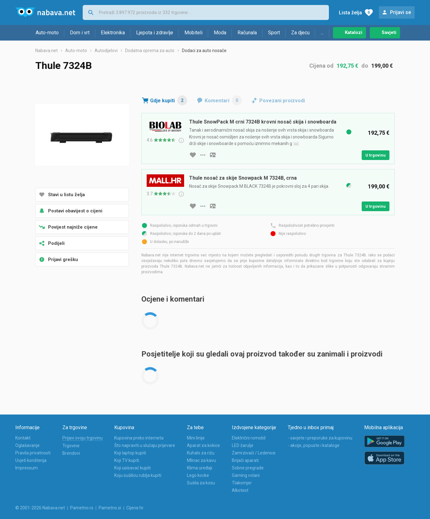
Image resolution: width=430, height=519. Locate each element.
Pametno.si (110, 507)
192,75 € (347, 65)
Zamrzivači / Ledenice (254, 452)
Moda (220, 33)
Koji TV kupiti (126, 460)
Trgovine (71, 445)
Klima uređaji (199, 467)
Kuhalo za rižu (200, 452)
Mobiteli (193, 33)
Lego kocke (198, 475)
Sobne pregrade (248, 467)
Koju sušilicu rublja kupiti (137, 475)
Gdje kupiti (168, 100)
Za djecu (300, 33)
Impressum (26, 467)
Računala (247, 33)
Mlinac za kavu (201, 460)
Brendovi (71, 453)
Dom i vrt (80, 33)
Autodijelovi (106, 50)
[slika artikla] (213, 155)
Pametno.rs (81, 507)
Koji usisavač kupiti (132, 467)
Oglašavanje (27, 445)
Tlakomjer (242, 482)
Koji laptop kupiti (130, 452)
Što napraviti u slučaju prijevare (144, 445)
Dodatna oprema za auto (149, 50)
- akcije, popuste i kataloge (314, 445)
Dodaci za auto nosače (204, 50)
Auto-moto (47, 33)
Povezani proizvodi (282, 101)
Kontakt (23, 437)
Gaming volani (246, 475)
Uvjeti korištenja (30, 460)
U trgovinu (375, 155)
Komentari (223, 100)
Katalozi (353, 32)
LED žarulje (242, 445)
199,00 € (382, 65)
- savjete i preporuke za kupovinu (320, 437)
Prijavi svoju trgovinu (82, 437)
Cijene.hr (135, 507)
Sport (274, 33)
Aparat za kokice (203, 445)
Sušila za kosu (201, 482)
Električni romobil (249, 437)
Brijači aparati (245, 460)
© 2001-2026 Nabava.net (40, 507)
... (322, 33)
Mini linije (196, 437)
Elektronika (113, 33)
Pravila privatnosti (33, 452)
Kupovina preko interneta (139, 437)
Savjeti (389, 32)
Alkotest (240, 490)
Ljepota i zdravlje (154, 33)
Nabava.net (46, 50)
